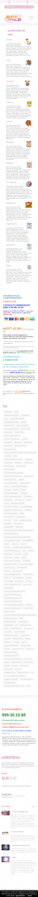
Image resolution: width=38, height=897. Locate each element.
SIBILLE (27, 638)
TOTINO (14, 666)
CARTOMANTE (9, 466)
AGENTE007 (25, 415)
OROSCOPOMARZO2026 (12, 601)
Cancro (9, 102)
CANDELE (7, 456)
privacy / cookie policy (18, 796)
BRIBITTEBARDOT (21, 446)
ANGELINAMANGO (22, 425)
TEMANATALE (28, 662)
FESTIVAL (28, 510)
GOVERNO (7, 523)
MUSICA (7, 578)
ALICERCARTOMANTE (11, 422)
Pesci (8, 265)
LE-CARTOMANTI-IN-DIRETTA (22, 547)
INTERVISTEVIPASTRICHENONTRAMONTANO (18, 530)
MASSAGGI (26, 561)
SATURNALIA (28, 628)
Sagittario (11, 203)
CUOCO (16, 490)
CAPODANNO (28, 463)
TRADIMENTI (8, 669)
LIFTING (31, 551)
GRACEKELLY (18, 523)
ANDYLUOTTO (9, 425)
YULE (28, 686)
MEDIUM (7, 571)
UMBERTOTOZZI (9, 672)
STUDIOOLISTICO (18, 649)
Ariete (9, 39)
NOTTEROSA (19, 581)
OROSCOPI (27, 584)
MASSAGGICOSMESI (26, 564)
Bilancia (10, 163)
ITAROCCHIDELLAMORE (12, 540)
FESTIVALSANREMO (10, 513)
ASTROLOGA (25, 429)
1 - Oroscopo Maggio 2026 (19, 811)
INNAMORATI (8, 527)
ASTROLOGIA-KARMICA (12, 435)
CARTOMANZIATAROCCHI (12, 476)
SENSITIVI (7, 638)
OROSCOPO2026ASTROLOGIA (14, 591)
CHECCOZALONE (10, 479)
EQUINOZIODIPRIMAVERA (12, 496)
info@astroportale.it (7, 797)
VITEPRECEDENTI (9, 683)
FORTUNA (7, 520)
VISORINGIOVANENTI (11, 679)
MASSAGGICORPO (10, 564)
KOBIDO (23, 544)
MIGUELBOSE (17, 571)
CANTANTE (28, 459)
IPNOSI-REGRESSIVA (11, 534)
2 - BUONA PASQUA (17, 831)
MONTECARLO (28, 574)
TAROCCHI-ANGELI (10, 652)
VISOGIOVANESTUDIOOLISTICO (14, 676)
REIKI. (21, 618)
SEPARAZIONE (18, 638)
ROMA (6, 628)
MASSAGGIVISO (9, 567)
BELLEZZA (17, 442)
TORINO (7, 666)
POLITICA (29, 605)
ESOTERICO (28, 496)
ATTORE (24, 439)
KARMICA (15, 544)
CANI (15, 456)
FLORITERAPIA (20, 517)
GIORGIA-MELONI (25, 520)
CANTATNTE (8, 463)
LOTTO (25, 554)
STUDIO (7, 649)
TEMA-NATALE (16, 662)
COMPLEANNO (25, 483)
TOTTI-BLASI (24, 666)
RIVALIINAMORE (25, 625)
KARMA (6, 544)
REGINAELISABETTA (10, 618)
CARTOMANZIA (9, 469)
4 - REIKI (13, 857)
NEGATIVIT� (8, 581)
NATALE (28, 578)
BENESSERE (28, 442)
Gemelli (9, 81)
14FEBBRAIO (8, 412)
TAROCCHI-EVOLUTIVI (11, 655)
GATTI (15, 520)
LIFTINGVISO (8, 554)
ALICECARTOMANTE (17, 419)
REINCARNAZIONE (10, 622)
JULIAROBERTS (28, 540)
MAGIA (17, 557)
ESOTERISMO (19, 500)
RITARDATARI (8, 625)
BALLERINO (8, 442)
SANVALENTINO (16, 628)
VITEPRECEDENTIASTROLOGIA (14, 686)
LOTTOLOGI (8, 557)
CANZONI (18, 463)
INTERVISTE (19, 527)
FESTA (6, 503)
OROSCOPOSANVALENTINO (13, 605)
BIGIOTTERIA (8, 446)
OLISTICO (29, 581)
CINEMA (21, 479)
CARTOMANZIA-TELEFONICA (13, 473)
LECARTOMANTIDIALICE (12, 551)
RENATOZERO (23, 622)
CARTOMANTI (20, 466)
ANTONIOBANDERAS (11, 429)
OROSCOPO (8, 588)
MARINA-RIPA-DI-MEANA (12, 561)
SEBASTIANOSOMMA (11, 635)
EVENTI (29, 500)
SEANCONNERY (19, 632)
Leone (9, 121)
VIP (32, 672)
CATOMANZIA (28, 476)
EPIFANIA (24, 493)
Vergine (10, 142)
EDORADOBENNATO (11, 493)
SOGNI (24, 642)
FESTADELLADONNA (18, 503)
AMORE (23, 422)
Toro (8, 60)
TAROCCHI (30, 649)
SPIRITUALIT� (25, 645)
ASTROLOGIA (19, 432)
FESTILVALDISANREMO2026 (13, 510)
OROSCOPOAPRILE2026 (12, 594)
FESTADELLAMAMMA (11, 507)
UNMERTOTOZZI (23, 672)
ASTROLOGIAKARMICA (11, 439)
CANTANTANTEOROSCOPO (13, 459)
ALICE (6, 419)
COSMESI (7, 490)
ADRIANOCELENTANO (11, 415)
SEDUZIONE (25, 635)
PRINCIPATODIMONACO (12, 608)
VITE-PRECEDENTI (26, 679)
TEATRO (7, 662)
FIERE (22, 513)
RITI (17, 625)
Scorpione (11, 182)
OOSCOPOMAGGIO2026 (12, 584)
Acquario (10, 245)
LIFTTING (18, 554)
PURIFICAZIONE (9, 611)
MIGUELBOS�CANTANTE (12, 574)
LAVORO (7, 547)
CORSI (6, 486)
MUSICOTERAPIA (17, 578)
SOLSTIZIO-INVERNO (11, 645)
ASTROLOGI (8, 432)
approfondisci (20, 895)
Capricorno (11, 224)
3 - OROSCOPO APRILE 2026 (20, 845)
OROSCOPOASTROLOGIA (13, 598)
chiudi (30, 895)
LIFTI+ (24, 551)
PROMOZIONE (28, 608)
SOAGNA (16, 642)
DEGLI (23, 490)
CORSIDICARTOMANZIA (19, 486)
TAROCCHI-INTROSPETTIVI (13, 659)
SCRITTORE (8, 632)
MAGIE (24, 557)
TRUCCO (18, 669)
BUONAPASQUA (9, 449)
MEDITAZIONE (22, 567)
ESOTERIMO (8, 500)
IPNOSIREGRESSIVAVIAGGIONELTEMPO (17, 537)
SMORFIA (7, 642)
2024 (16, 412)
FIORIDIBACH (8, 517)
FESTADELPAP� (26, 507)
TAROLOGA (28, 659)
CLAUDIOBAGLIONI (10, 483)
